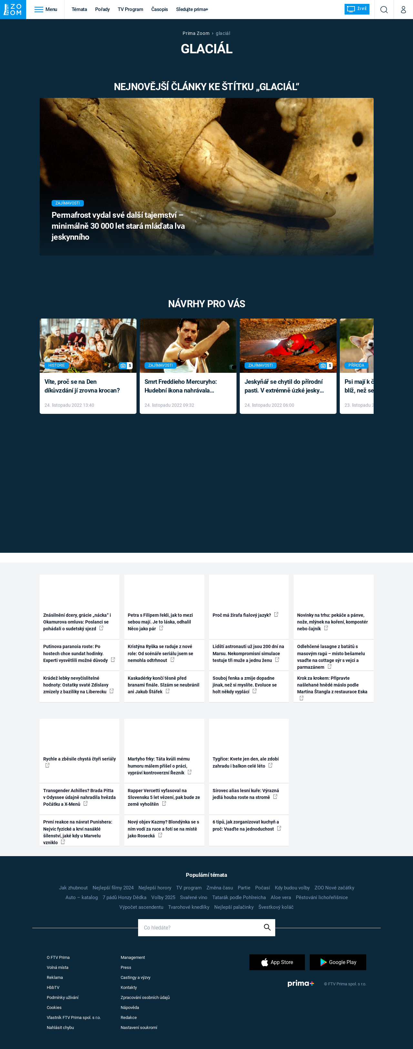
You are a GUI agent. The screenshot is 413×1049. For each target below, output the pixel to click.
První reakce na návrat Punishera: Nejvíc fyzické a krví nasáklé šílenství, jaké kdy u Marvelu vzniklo (77, 832)
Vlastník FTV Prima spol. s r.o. (74, 1017)
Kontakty (129, 987)
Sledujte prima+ (192, 9)
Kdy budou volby (292, 888)
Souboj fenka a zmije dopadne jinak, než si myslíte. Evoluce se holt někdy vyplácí (245, 685)
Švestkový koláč (276, 907)
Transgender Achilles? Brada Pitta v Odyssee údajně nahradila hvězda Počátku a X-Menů (79, 797)
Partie (244, 888)
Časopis (159, 9)
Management (133, 957)
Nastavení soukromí (139, 1027)
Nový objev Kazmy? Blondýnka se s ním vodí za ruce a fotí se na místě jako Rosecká (163, 828)
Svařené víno (193, 897)
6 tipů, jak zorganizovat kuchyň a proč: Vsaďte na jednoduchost (247, 825)
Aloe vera (281, 897)
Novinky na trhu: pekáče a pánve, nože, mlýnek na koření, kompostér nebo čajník (332, 622)
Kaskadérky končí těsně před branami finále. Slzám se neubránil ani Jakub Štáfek (163, 685)
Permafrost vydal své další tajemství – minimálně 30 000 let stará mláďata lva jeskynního (118, 226)
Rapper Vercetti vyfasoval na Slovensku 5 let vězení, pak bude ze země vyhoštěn (164, 797)
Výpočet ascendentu (141, 907)
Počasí (262, 888)
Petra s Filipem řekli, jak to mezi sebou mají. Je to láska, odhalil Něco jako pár (160, 622)
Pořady (102, 9)
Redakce (129, 1017)
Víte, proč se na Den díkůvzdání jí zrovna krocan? (82, 386)
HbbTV (53, 987)
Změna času (219, 888)
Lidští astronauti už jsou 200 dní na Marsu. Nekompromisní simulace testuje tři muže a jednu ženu (248, 653)
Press (126, 967)
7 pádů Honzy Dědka (124, 897)
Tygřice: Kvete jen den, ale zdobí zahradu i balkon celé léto (246, 762)
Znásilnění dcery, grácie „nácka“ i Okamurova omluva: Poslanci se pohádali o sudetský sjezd (77, 622)
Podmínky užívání (62, 997)
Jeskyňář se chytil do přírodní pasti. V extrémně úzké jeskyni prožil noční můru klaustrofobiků (285, 386)
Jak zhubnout (73, 888)
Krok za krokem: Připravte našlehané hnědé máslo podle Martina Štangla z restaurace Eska (332, 688)
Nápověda (130, 1007)
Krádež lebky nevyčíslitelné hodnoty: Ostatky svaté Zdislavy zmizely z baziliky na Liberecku (78, 685)
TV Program (130, 9)
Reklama (55, 977)
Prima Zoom (196, 33)
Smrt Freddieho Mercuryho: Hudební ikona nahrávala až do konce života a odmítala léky (183, 386)
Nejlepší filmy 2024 (113, 888)
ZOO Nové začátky (334, 888)
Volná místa (57, 967)
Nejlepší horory (154, 888)
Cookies (54, 1007)
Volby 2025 (163, 897)
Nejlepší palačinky (234, 907)
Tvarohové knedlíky (188, 907)
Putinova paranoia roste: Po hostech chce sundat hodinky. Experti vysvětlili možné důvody (79, 653)
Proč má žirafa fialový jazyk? (245, 615)
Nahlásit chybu (60, 1027)
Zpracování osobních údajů (145, 997)
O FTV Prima (58, 957)
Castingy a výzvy (135, 977)
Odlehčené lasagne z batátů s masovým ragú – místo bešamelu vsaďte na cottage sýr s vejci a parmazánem (331, 657)
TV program (189, 888)
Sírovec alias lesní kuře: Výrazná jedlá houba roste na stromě (246, 794)
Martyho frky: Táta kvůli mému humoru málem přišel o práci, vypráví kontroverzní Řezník (160, 765)
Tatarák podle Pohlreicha (239, 897)
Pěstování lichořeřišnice (322, 897)
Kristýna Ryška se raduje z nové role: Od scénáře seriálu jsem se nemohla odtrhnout (160, 653)
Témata (79, 9)
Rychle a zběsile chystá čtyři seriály (79, 761)
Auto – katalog (81, 897)
